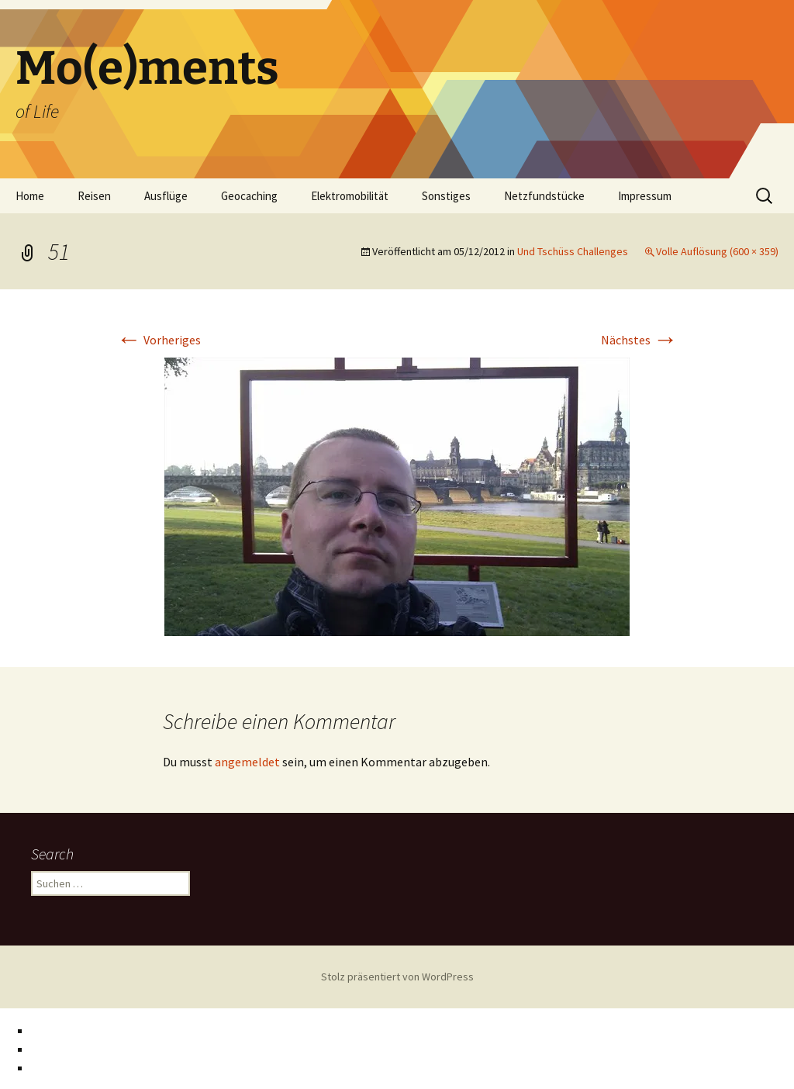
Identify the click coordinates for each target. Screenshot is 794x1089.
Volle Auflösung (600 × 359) (717, 251)
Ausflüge (166, 195)
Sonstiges (446, 195)
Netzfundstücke (544, 195)
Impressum (644, 195)
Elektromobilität (349, 195)
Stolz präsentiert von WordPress (397, 977)
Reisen (94, 195)
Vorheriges (158, 339)
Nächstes (639, 339)
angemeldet (247, 761)
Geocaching (249, 195)
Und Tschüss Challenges (572, 251)
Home (30, 195)
